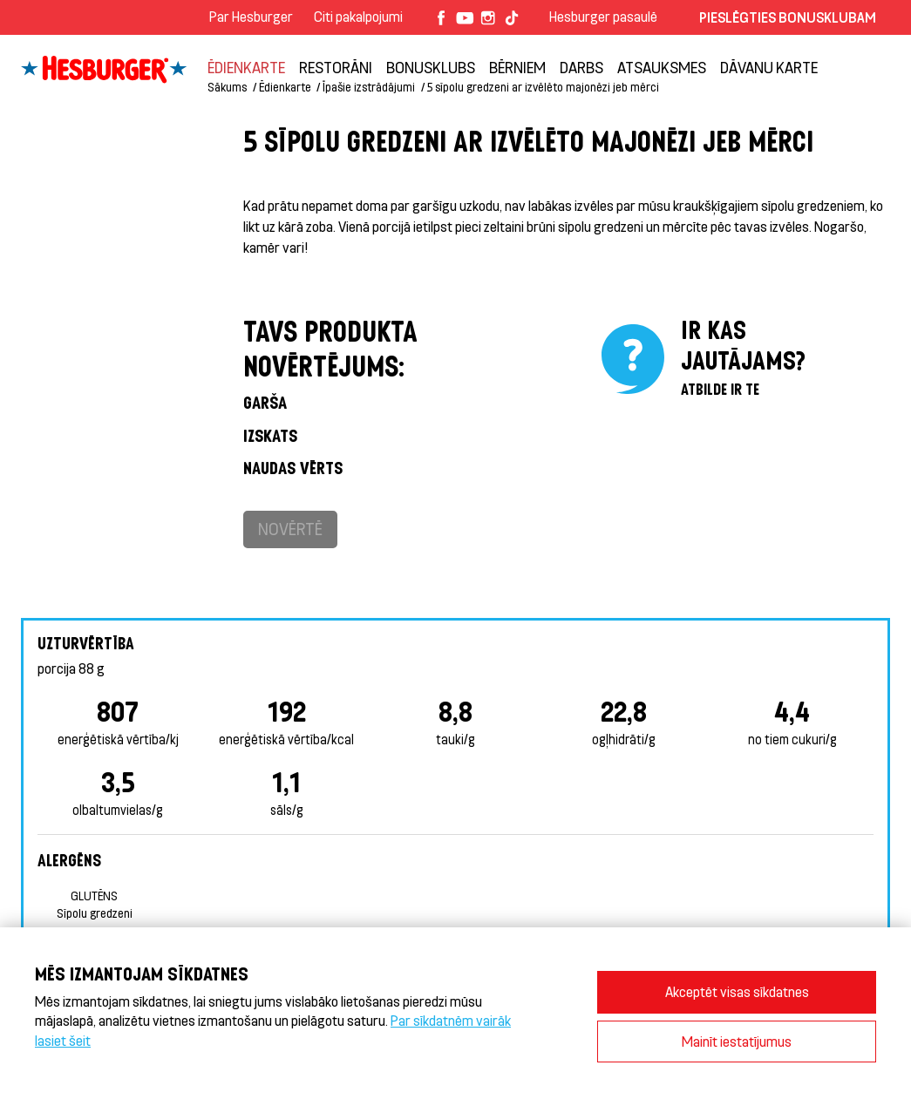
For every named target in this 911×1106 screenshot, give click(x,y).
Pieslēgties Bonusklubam (787, 17)
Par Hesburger (251, 16)
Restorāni (335, 67)
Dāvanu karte (769, 67)
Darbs (581, 67)
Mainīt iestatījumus (737, 1041)
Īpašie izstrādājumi (369, 86)
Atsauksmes (661, 67)
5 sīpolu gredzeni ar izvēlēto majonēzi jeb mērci (543, 86)
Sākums (227, 86)
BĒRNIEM (517, 67)
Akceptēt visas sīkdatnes (737, 991)
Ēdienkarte (246, 67)
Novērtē (290, 529)
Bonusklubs (430, 67)
